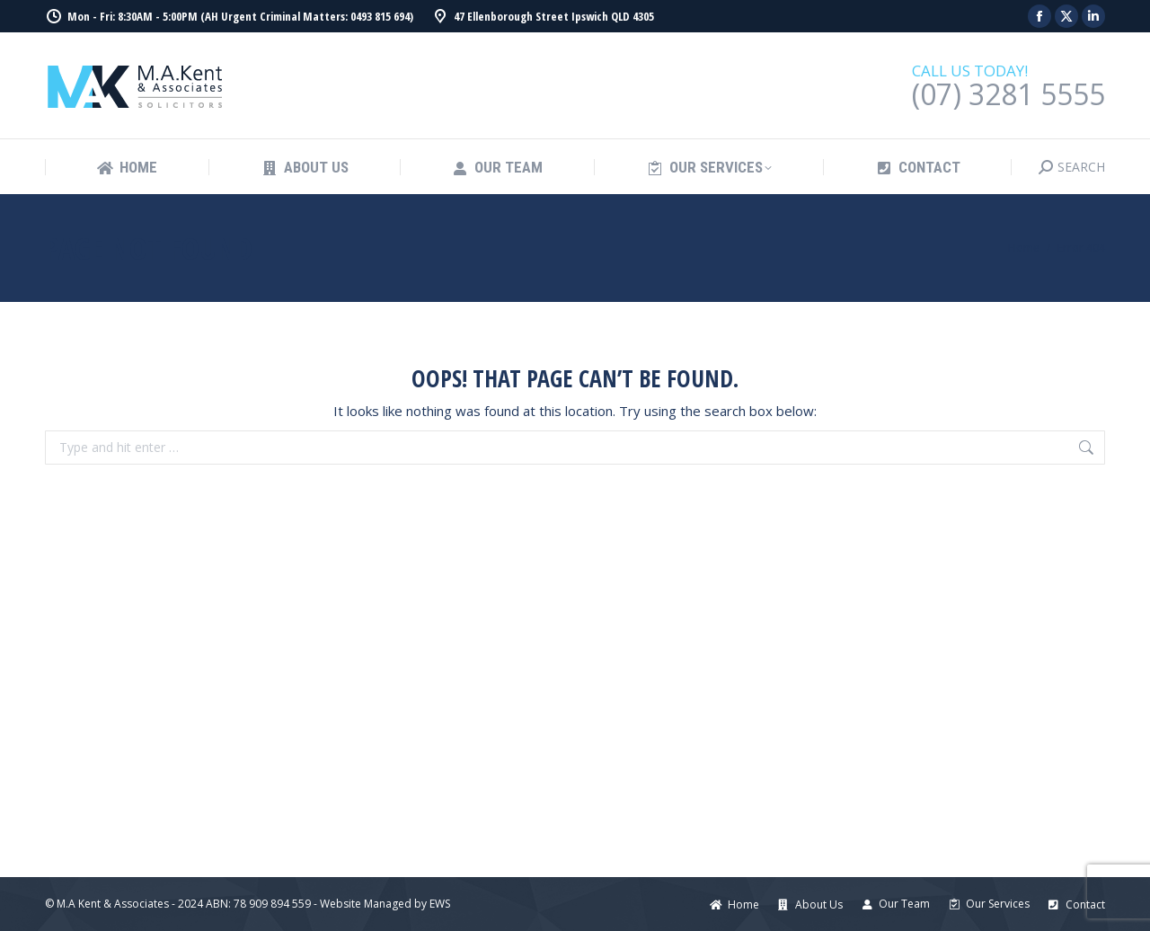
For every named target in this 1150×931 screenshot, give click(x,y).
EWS (439, 903)
